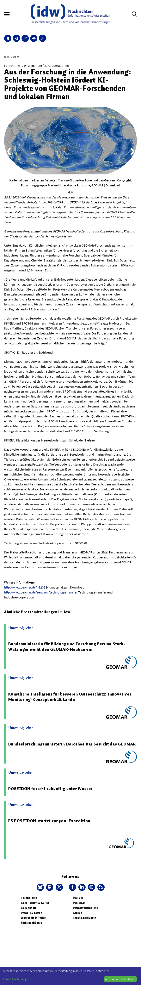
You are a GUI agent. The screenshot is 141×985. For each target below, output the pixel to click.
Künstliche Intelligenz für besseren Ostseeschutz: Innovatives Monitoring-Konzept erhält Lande (69, 697)
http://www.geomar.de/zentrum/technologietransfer (41, 592)
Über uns (78, 898)
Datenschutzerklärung (85, 908)
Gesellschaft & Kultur (35, 903)
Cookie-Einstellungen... (17, 979)
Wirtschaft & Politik (33, 918)
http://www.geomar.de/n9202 (24, 587)
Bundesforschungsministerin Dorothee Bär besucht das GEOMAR (72, 744)
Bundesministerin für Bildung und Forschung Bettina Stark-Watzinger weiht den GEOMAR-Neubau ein (66, 646)
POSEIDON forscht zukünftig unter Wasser (50, 789)
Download (113, 185)
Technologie (29, 898)
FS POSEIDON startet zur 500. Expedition (49, 821)
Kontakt (77, 912)
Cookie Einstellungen (84, 917)
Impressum (79, 903)
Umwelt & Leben (31, 913)
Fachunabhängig (31, 923)
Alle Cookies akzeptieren (120, 979)
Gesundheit (28, 908)
